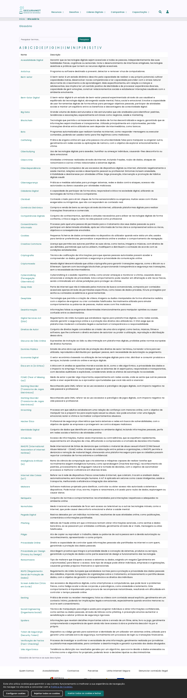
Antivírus (25, 71)
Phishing (25, 523)
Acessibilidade (51, 670)
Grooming (26, 410)
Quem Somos (26, 670)
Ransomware (28, 559)
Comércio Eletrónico (32, 207)
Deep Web (26, 286)
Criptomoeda (28, 263)
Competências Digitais (33, 215)
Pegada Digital (28, 514)
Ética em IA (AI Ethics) (32, 365)
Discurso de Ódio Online (33, 340)
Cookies (25, 235)
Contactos (73, 670)
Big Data (25, 112)
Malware (25, 486)
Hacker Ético (27, 421)
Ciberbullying (28, 151)
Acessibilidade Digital (32, 60)
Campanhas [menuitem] (119, 11)
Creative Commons (31, 243)
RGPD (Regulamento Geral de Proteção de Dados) (32, 574)
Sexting (24, 597)
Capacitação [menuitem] (141, 11)
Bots (23, 131)
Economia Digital (30, 357)
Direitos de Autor (30, 329)
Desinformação (29, 309)
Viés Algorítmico (29, 649)
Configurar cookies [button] (15, 693)
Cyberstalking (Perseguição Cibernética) (28, 278)
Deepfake (26, 298)
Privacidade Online (31, 542)
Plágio (24, 534)
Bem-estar (26, 77)
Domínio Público (29, 349)
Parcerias (93, 670)
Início (22, 19)
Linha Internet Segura (118, 670)
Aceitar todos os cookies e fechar (84, 693)
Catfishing (26, 140)
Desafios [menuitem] (76, 11)
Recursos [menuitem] (58, 11)
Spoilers (25, 620)
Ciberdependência (31, 168)
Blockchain (26, 120)
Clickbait (25, 199)
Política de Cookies (61, 687)
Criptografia (27, 255)
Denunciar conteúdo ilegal (153, 670)
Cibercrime (27, 159)
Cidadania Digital (30, 190)
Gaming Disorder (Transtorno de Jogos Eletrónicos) (32, 389)
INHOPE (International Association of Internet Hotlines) (33, 449)
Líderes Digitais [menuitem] (97, 11)
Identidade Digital (30, 429)
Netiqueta (26, 498)
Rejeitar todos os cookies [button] (47, 693)
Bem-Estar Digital (30, 97)
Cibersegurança (29, 182)
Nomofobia (26, 506)
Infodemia (26, 438)
